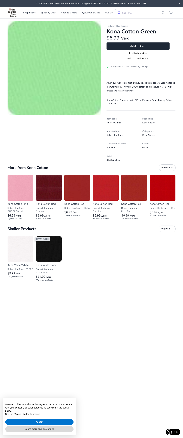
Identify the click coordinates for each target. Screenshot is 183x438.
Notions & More (69, 12)
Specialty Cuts (48, 12)
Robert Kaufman (117, 26)
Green (145, 147)
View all (167, 167)
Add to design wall (138, 58)
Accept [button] (39, 422)
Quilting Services (91, 12)
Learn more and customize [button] (39, 429)
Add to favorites (138, 53)
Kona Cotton (148, 122)
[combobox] (136, 12)
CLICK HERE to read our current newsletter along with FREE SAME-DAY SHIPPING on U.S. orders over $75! (91, 3)
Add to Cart (138, 46)
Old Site (109, 12)
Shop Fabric (29, 12)
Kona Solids (148, 135)
